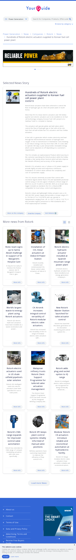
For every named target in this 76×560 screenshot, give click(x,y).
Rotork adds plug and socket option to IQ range (62, 373)
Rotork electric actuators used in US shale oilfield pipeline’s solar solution (14, 374)
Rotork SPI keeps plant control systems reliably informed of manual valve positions (38, 439)
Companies (37, 34)
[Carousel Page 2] (37, 69)
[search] (70, 19)
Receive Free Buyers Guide (15, 541)
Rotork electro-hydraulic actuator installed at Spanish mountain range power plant (62, 256)
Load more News (39, 483)
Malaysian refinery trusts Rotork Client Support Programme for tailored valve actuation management (38, 378)
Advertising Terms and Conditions (16, 535)
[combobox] (52, 19)
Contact (9, 516)
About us (10, 509)
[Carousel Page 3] (38, 69)
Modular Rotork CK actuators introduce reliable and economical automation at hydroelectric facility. (62, 442)
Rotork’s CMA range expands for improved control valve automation (14, 438)
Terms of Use (12, 522)
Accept (5, 557)
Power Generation (11, 34)
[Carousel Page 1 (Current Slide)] (35, 69)
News (26, 34)
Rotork (50, 34)
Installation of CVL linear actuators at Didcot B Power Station (38, 253)
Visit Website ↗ (50, 213)
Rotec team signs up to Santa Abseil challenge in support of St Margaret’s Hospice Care (14, 254)
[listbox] (16, 19)
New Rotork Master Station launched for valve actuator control (62, 313)
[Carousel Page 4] (40, 69)
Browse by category (63, 24)
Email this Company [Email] (34, 213)
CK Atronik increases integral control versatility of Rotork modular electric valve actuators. (38, 316)
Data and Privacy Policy (16, 529)
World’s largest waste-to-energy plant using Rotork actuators (14, 312)
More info (17, 282)
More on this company (15, 213)
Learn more (14, 557)
